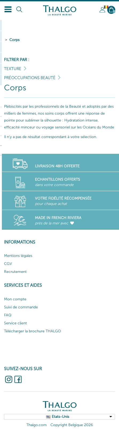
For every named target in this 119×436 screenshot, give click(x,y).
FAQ (7, 315)
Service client (15, 323)
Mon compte (15, 299)
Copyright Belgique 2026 (71, 425)
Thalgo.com (36, 425)
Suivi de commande (21, 307)
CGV (8, 263)
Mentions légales (18, 255)
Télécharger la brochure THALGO (32, 331)
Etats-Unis (60, 416)
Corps (14, 40)
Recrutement (15, 271)
